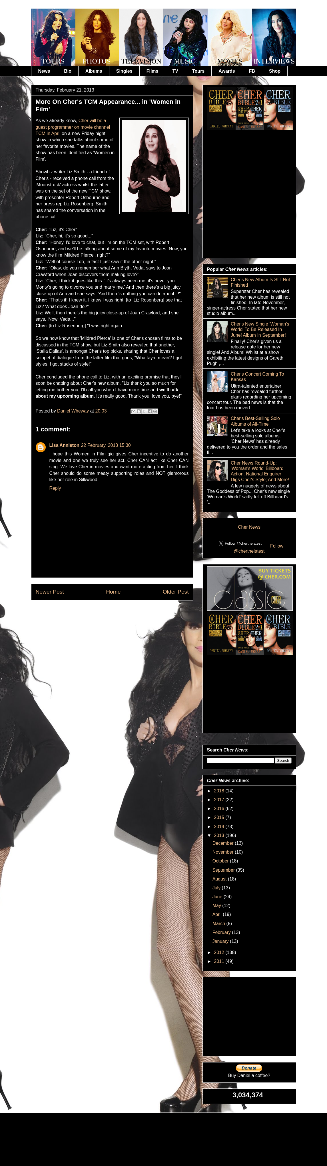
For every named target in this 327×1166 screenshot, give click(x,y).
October (221, 860)
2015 (219, 817)
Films (153, 71)
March (219, 923)
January (221, 941)
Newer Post (50, 592)
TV (175, 71)
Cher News (249, 527)
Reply (55, 488)
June (218, 896)
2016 (219, 808)
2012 (219, 952)
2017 (219, 799)
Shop (274, 71)
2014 (219, 826)
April (217, 914)
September (224, 870)
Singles (124, 71)
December (223, 843)
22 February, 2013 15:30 (106, 445)
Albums (93, 71)
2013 (219, 835)
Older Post (176, 592)
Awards (226, 71)
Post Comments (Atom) (126, 613)
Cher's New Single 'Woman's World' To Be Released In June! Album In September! (260, 329)
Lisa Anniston (64, 445)
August (220, 879)
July (217, 887)
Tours (198, 71)
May (217, 905)
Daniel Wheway (73, 411)
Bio (67, 71)
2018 (219, 790)
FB (252, 71)
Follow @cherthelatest (259, 549)
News (44, 71)
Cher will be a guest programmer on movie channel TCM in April (73, 127)
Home (113, 592)
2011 (219, 961)
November (223, 852)
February (222, 932)
